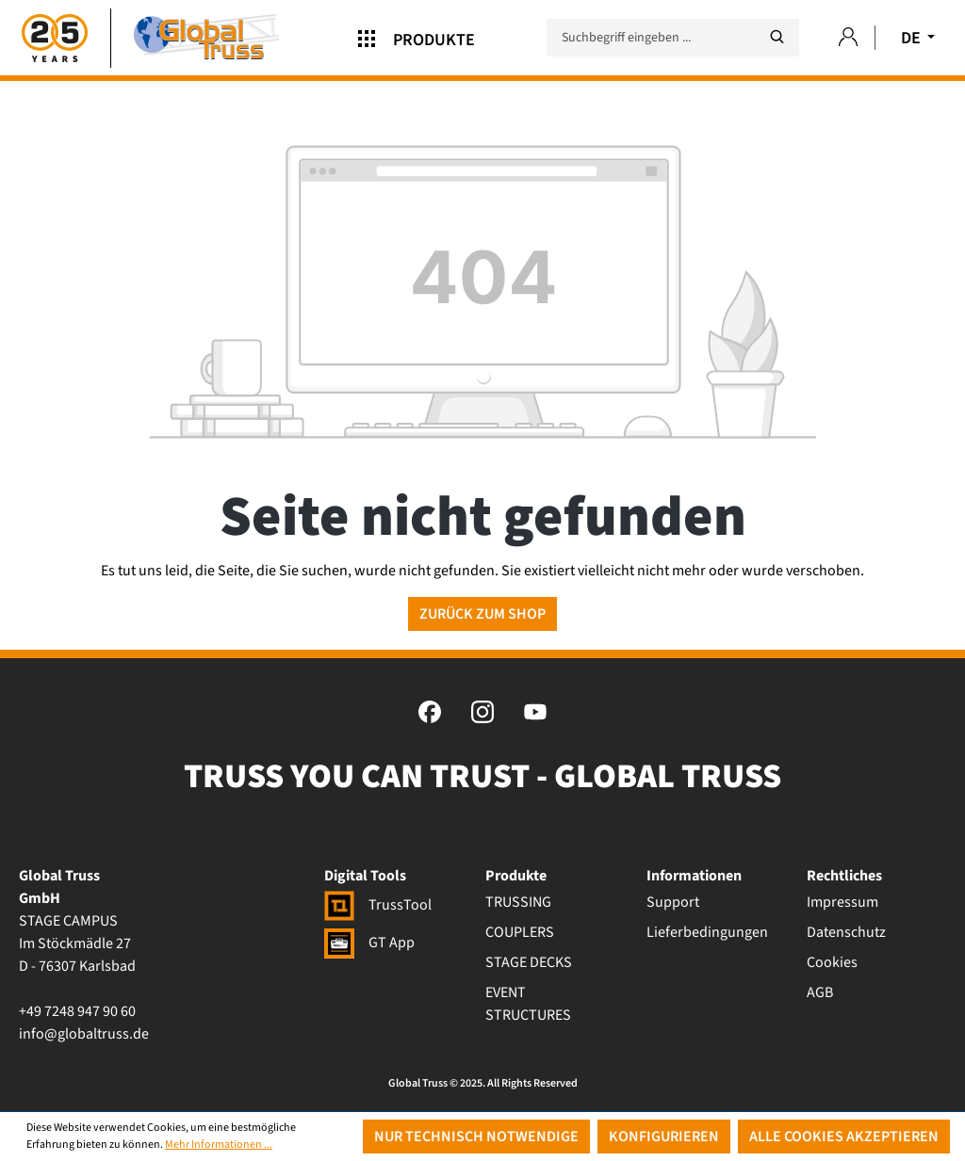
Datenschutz (846, 932)
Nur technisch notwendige (476, 1136)
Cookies (832, 962)
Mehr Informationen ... (218, 1145)
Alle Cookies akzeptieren (844, 1136)
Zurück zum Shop (482, 614)
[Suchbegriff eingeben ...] (673, 37)
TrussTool (378, 905)
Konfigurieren (664, 1136)
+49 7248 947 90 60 (77, 1011)
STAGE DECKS (528, 962)
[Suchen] (776, 37)
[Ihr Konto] (848, 38)
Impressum (842, 902)
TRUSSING (518, 902)
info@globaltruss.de (84, 1034)
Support (672, 902)
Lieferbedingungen (707, 932)
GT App (369, 942)
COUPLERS (519, 932)
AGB (820, 992)
